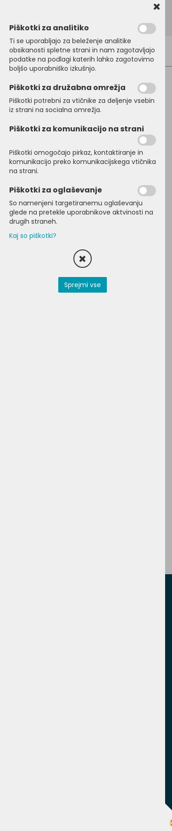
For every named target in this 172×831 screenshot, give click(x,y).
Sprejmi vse (82, 284)
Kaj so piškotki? (32, 235)
